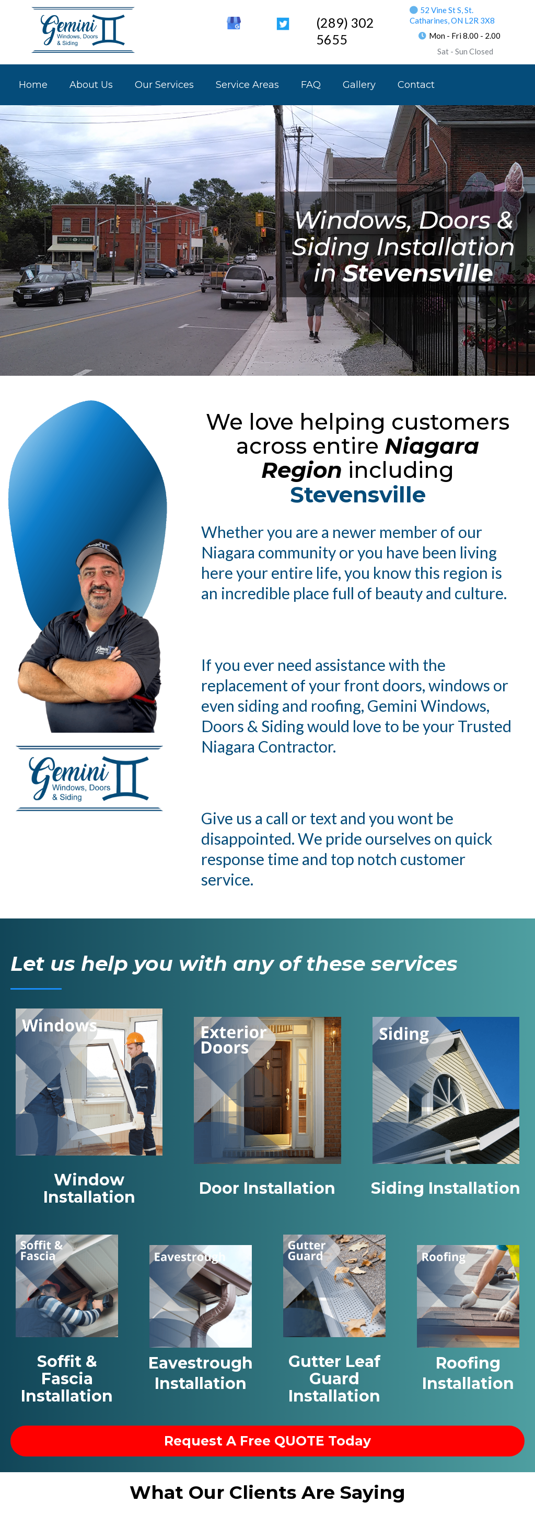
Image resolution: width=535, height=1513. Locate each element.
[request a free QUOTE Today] (267, 1441)
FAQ (311, 85)
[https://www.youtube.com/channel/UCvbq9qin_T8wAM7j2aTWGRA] (258, 21)
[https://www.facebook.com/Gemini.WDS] (185, 21)
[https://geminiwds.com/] (83, 29)
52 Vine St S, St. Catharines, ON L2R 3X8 (452, 15)
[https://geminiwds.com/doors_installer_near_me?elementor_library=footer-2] (267, 1089)
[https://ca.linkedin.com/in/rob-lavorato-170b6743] (209, 21)
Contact (416, 85)
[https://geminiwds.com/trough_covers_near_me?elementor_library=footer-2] (334, 1285)
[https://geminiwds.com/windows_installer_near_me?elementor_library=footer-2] (89, 1081)
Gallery (359, 85)
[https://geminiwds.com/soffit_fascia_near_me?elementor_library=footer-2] (67, 1285)
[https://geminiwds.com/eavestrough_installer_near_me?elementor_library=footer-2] (200, 1296)
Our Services (164, 85)
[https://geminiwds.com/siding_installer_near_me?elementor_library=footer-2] (446, 1089)
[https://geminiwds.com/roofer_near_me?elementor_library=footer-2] (468, 1296)
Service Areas (247, 85)
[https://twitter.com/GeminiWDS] (283, 23)
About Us (91, 85)
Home (33, 85)
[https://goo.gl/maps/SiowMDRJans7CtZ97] (234, 22)
